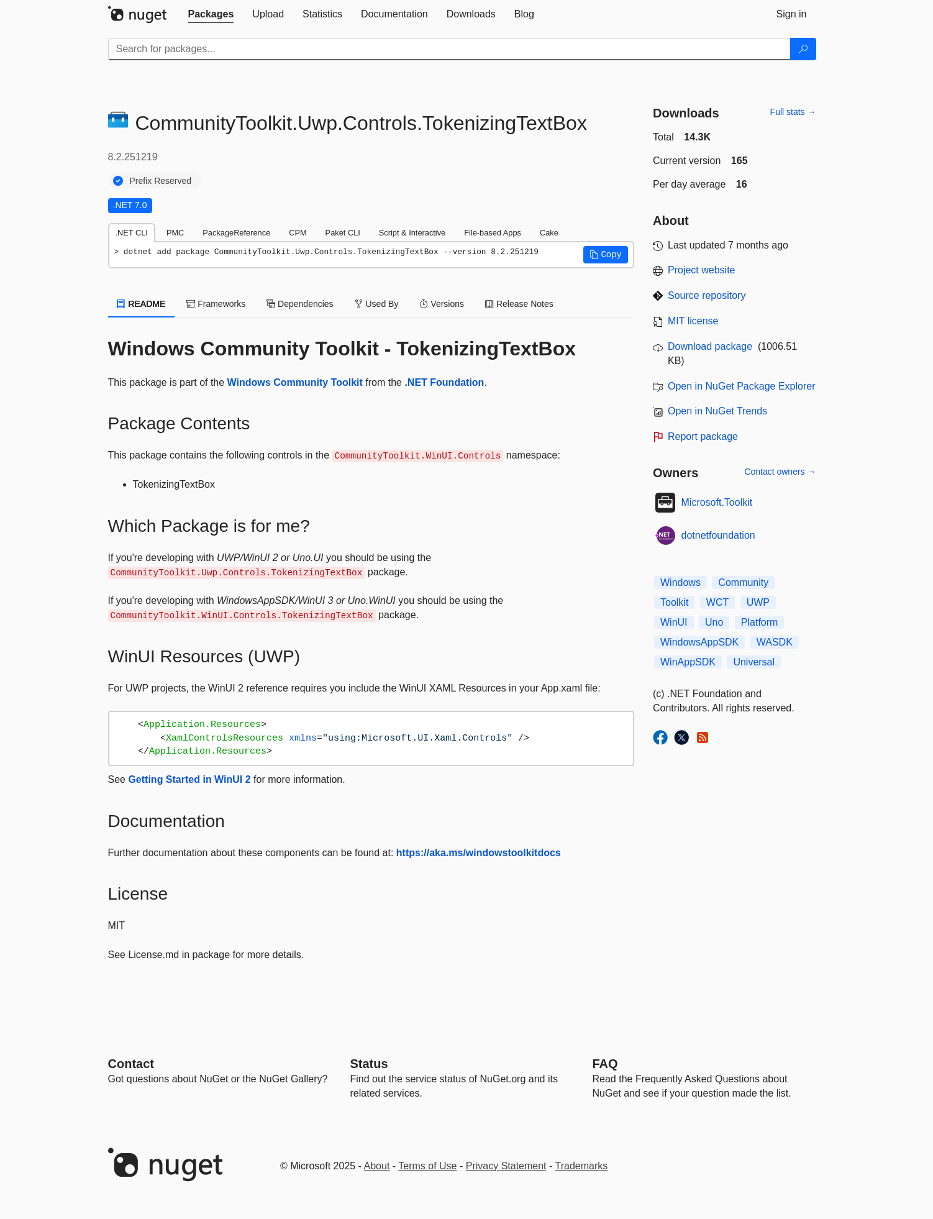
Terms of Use (427, 1166)
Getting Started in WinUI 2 (189, 779)
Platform (759, 622)
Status (369, 1064)
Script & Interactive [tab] (412, 232)
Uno (714, 622)
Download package (710, 346)
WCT (717, 602)
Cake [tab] (549, 232)
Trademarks (581, 1166)
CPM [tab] (297, 232)
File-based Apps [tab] (492, 232)
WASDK (775, 642)
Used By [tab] (377, 304)
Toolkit (674, 602)
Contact (131, 1064)
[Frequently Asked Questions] (605, 1064)
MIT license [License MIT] (693, 321)
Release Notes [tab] (519, 304)
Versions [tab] (441, 304)
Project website (701, 270)
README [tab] (141, 304)
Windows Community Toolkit (295, 382)
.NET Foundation (444, 382)
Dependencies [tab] (299, 304)
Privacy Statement (506, 1166)
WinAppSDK (688, 662)
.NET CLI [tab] (132, 232)
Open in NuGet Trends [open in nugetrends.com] (717, 411)
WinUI (674, 622)
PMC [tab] (175, 232)
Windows (680, 582)
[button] (605, 254)
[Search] (803, 49)
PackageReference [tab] (236, 232)
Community (743, 582)
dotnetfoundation (718, 535)
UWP (758, 602)
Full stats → (793, 112)
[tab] (211, 14)
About (377, 1166)
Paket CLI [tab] (342, 232)
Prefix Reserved (161, 181)
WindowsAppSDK (699, 642)
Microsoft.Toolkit (717, 502)
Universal (754, 662)
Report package (703, 436)
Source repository (706, 295)
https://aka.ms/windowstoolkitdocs (478, 852)
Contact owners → (780, 472)
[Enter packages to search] (449, 49)
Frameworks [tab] (215, 304)
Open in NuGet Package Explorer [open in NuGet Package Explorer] (741, 386)
